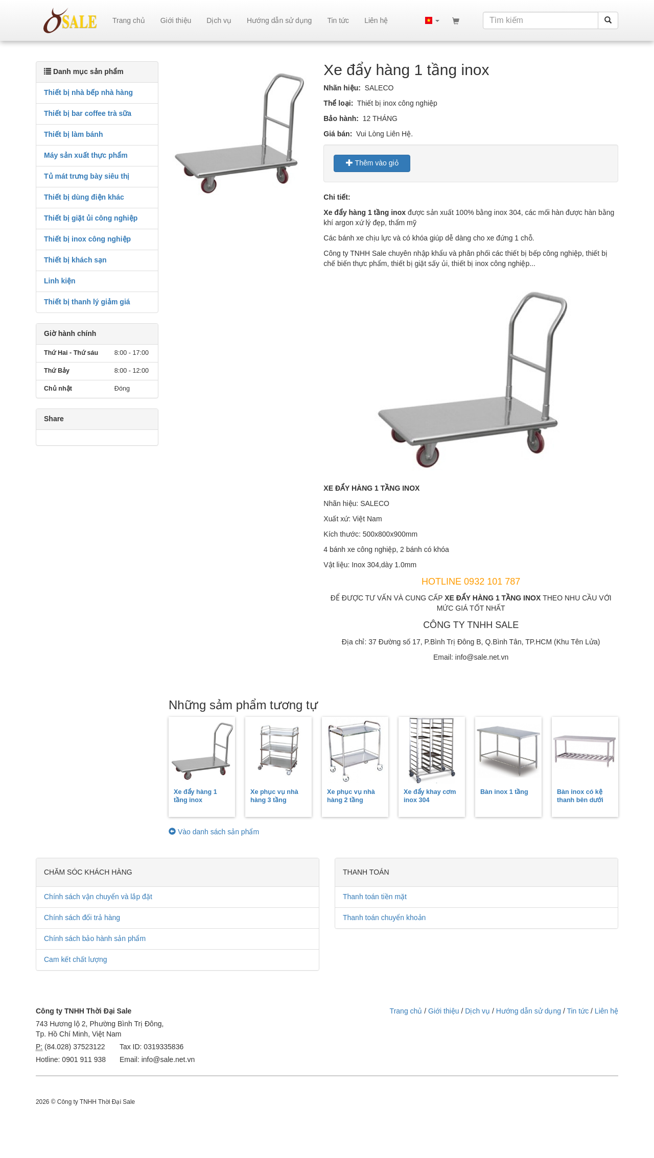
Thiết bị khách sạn (75, 260)
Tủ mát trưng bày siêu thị (86, 176)
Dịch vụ (218, 20)
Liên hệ (376, 20)
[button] (432, 20)
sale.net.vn (70, 20)
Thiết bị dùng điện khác (84, 197)
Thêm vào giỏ (372, 163)
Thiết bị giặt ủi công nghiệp (90, 218)
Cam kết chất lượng (75, 959)
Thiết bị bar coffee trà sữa (87, 113)
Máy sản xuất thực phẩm (86, 155)
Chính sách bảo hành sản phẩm (95, 938)
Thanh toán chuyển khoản (384, 917)
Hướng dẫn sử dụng (279, 20)
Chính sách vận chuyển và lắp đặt (98, 896)
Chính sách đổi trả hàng (82, 917)
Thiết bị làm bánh (73, 134)
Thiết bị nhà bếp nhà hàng (88, 92)
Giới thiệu (176, 20)
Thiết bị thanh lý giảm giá (87, 302)
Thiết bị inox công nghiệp (87, 239)
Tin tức (338, 20)
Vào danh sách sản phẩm (214, 832)
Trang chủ (128, 20)
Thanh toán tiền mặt (375, 896)
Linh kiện (60, 281)
